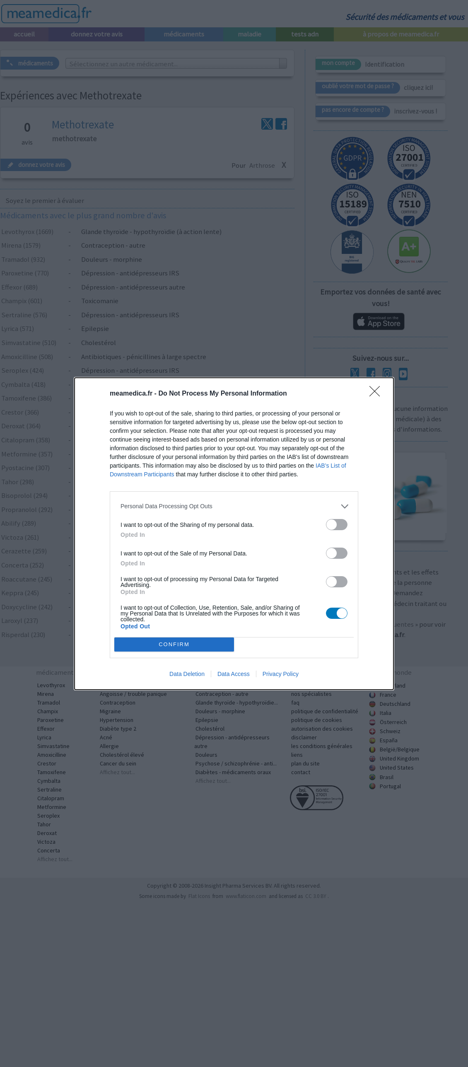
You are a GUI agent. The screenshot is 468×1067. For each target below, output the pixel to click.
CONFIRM (174, 644)
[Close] (377, 394)
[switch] (336, 524)
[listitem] (234, 506)
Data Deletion (187, 674)
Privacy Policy (281, 674)
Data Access (233, 674)
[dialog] (234, 534)
